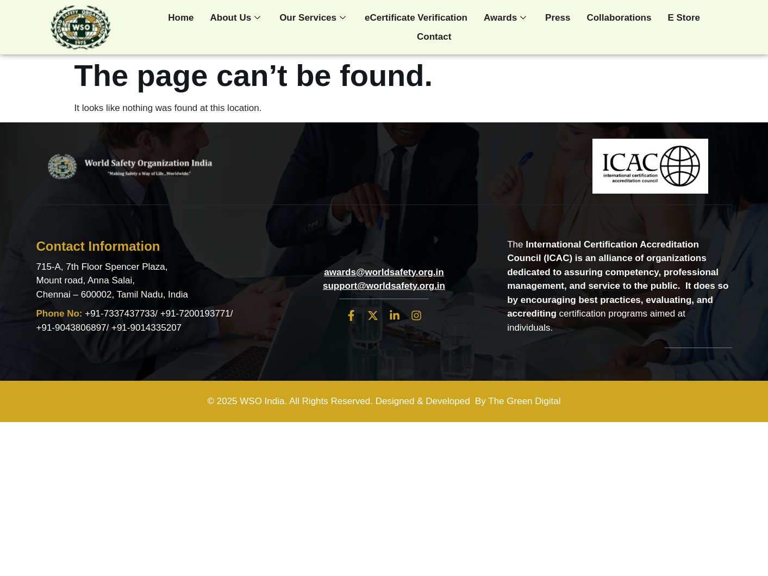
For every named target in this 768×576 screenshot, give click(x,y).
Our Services (313, 18)
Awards (506, 18)
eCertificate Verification (416, 18)
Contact (434, 37)
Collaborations (618, 18)
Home (180, 18)
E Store (683, 18)
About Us (237, 18)
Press (557, 18)
